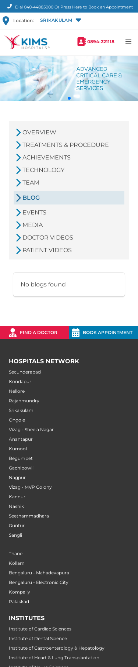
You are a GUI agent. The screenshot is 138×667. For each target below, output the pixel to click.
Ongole (17, 420)
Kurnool (18, 448)
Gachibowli (21, 468)
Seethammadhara (29, 516)
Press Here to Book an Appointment (96, 7)
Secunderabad (25, 372)
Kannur (17, 496)
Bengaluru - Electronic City (38, 582)
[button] (60, 21)
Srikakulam (21, 410)
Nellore (17, 391)
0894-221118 (100, 41)
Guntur (17, 525)
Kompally (19, 592)
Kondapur (20, 381)
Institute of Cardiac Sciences (40, 629)
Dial (29, 7)
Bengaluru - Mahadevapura (39, 572)
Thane (15, 553)
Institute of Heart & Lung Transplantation (54, 657)
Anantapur (21, 439)
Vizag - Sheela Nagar (31, 429)
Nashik (16, 506)
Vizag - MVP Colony (30, 487)
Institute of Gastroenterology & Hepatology (57, 648)
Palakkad (19, 601)
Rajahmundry (24, 400)
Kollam (17, 563)
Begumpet (21, 458)
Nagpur (17, 477)
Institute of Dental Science (38, 638)
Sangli (15, 535)
